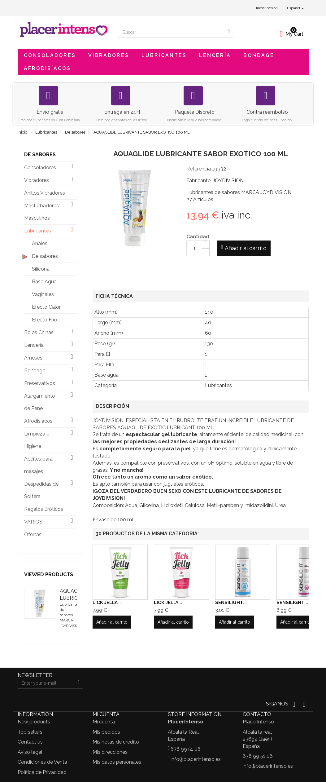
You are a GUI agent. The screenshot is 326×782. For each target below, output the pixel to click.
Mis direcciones (110, 752)
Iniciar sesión (267, 8)
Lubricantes (164, 55)
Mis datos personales (117, 762)
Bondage (258, 55)
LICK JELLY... (107, 602)
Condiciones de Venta (42, 762)
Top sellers (30, 732)
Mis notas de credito (116, 742)
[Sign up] (78, 683)
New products (34, 722)
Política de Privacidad (42, 772)
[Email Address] (46, 683)
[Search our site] (171, 32)
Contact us (30, 742)
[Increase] (206, 244)
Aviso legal (30, 752)
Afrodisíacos (47, 68)
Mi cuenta (104, 722)
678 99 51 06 (186, 749)
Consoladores (50, 55)
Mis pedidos (106, 732)
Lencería (215, 55)
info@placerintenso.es (196, 759)
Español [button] (295, 8)
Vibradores (108, 55)
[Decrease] (206, 252)
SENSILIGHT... (231, 602)
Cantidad (197, 237)
